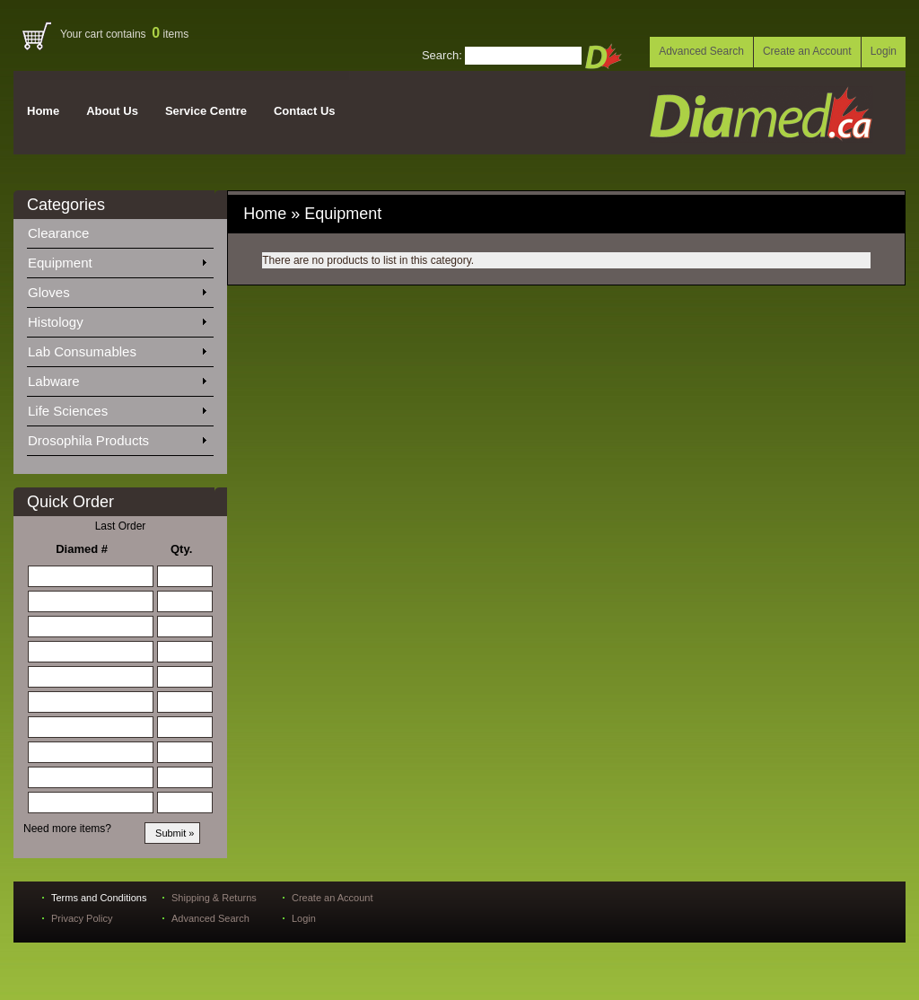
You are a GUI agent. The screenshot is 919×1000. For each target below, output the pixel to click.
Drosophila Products (116, 437)
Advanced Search (701, 51)
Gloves (116, 289)
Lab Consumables (116, 348)
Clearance (69, 230)
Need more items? (67, 828)
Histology (116, 318)
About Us (112, 111)
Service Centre (206, 111)
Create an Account (807, 51)
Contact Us (305, 111)
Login (884, 51)
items (170, 34)
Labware (116, 378)
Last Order (120, 526)
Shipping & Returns (214, 897)
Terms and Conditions (98, 897)
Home (43, 111)
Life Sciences (116, 407)
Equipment (116, 259)
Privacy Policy (81, 918)
